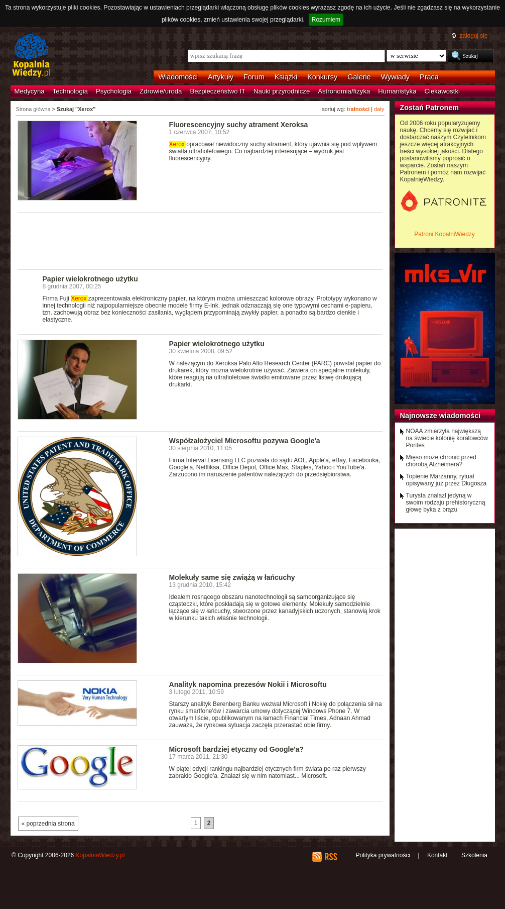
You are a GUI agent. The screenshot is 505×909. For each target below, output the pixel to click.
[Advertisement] (200, 240)
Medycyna (30, 91)
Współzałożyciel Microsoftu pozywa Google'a (244, 441)
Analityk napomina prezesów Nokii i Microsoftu (248, 684)
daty (379, 109)
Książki (286, 77)
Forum (254, 77)
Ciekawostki (442, 91)
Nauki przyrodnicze (282, 91)
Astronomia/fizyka (344, 91)
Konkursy (322, 77)
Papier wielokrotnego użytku (90, 279)
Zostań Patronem (429, 108)
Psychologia (114, 91)
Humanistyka (397, 91)
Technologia (70, 91)
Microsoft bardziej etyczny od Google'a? (236, 749)
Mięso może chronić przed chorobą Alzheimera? (441, 461)
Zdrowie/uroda (161, 91)
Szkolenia (474, 855)
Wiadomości (178, 77)
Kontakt (437, 855)
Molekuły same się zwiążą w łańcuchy (232, 577)
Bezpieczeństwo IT (217, 91)
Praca (429, 77)
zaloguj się (473, 35)
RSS (330, 857)
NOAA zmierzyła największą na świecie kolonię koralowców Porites (447, 438)
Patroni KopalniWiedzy (444, 234)
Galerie (358, 77)
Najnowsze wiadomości (440, 416)
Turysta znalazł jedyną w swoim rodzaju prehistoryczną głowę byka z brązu (445, 502)
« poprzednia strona (48, 823)
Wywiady (395, 77)
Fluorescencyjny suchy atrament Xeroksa (238, 125)
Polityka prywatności (382, 855)
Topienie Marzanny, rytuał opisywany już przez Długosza (446, 480)
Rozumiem (326, 19)
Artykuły (220, 77)
